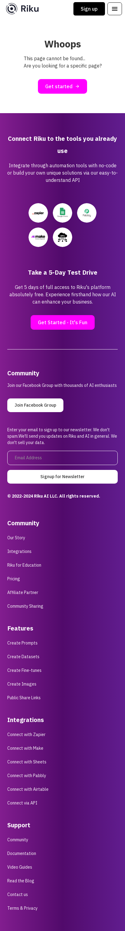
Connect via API (22, 803)
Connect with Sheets (26, 762)
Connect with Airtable (28, 789)
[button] (114, 8)
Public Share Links (24, 697)
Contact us (17, 894)
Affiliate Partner (22, 592)
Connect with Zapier (26, 734)
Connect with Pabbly (26, 775)
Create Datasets (23, 656)
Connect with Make (25, 748)
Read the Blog (20, 881)
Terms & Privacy (22, 908)
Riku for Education (24, 565)
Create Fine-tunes (24, 670)
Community (17, 839)
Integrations (19, 551)
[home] (21, 8)
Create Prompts (22, 643)
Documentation (21, 853)
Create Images (21, 684)
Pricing (13, 579)
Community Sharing (25, 606)
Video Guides (19, 867)
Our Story (16, 537)
